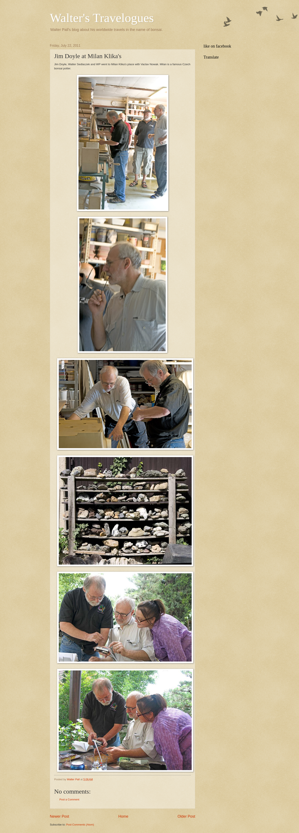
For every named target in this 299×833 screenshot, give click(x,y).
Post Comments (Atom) (80, 824)
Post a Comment (69, 799)
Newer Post (59, 816)
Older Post (186, 816)
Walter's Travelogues (102, 18)
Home (123, 816)
